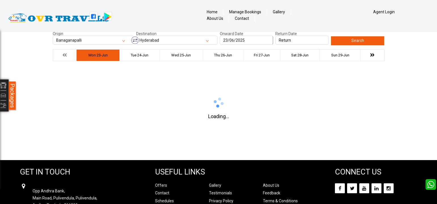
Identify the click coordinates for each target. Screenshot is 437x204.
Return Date (286, 34)
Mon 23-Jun (98, 55)
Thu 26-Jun (223, 55)
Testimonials (220, 193)
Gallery (279, 12)
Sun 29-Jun (340, 55)
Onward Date (231, 34)
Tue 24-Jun (139, 55)
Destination (146, 34)
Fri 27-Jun (262, 55)
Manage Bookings (245, 12)
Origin (58, 34)
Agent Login (384, 12)
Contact (242, 18)
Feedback (271, 193)
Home (212, 12)
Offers (161, 185)
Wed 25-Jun (181, 55)
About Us (215, 18)
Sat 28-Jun (300, 55)
